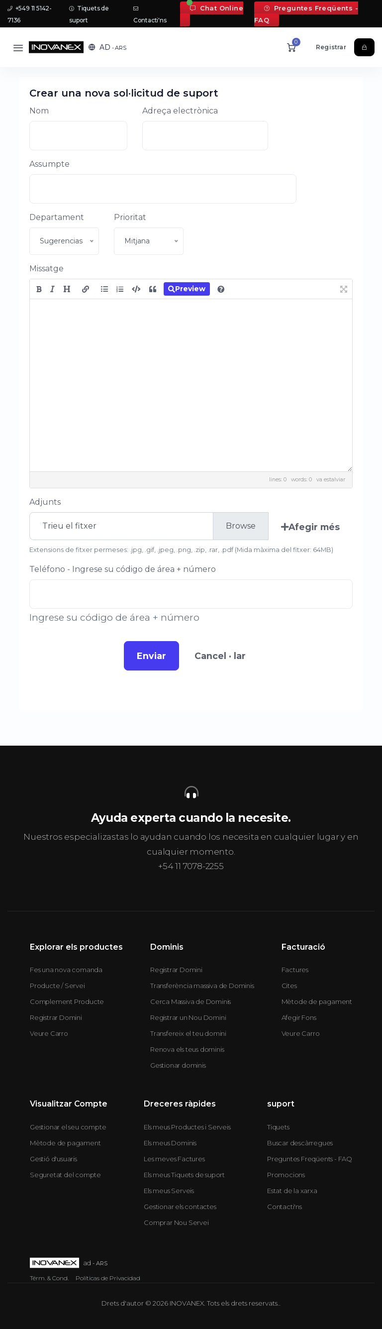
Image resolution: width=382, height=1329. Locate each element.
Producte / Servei (57, 986)
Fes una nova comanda (66, 970)
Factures (295, 970)
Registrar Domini (56, 1017)
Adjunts (45, 502)
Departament (56, 217)
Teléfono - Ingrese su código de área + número (122, 569)
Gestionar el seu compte (68, 1127)
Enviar (151, 656)
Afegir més (310, 527)
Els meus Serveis (169, 1191)
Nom (39, 110)
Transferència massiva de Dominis (202, 986)
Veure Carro (49, 1033)
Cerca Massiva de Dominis (190, 1001)
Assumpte (49, 164)
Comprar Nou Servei (176, 1222)
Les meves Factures (174, 1159)
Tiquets (278, 1127)
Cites (289, 986)
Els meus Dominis (170, 1143)
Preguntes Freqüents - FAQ (306, 14)
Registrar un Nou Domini (188, 1017)
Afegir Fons (299, 1017)
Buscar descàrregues (300, 1143)
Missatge (46, 268)
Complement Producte (67, 1001)
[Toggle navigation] (18, 47)
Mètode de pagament (317, 1001)
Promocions (286, 1175)
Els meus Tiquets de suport (184, 1175)
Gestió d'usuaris (53, 1159)
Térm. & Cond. (49, 1278)
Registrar (331, 47)
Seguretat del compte (65, 1175)
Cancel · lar (220, 656)
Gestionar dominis (178, 1065)
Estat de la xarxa (292, 1191)
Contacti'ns (284, 1207)
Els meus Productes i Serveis (187, 1127)
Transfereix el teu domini (188, 1033)
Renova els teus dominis (187, 1049)
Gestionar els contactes (180, 1207)
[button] (107, 47)
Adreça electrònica (180, 110)
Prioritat (130, 217)
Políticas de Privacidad (108, 1278)
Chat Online (216, 8)
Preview (186, 288)
